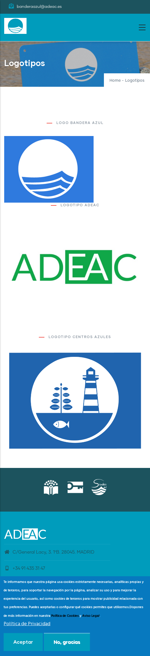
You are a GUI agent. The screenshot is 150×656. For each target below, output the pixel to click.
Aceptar (23, 642)
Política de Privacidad (27, 624)
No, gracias (67, 642)
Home (115, 81)
